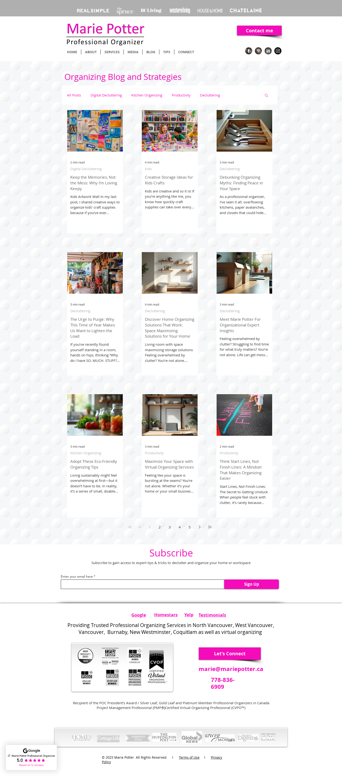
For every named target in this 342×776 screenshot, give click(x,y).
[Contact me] (259, 30)
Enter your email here (77, 576)
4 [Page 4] (180, 527)
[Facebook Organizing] (248, 50)
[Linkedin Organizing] (268, 50)
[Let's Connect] (230, 653)
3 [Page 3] (170, 527)
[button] (266, 95)
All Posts (74, 95)
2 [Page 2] (160, 527)
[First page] (130, 527)
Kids (148, 168)
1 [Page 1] (150, 527)
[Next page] (199, 527)
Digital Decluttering (106, 95)
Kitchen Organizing (146, 95)
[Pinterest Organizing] (258, 50)
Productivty (181, 95)
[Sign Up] (251, 584)
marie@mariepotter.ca (231, 669)
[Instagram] (277, 50)
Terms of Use (189, 757)
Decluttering (210, 95)
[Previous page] (140, 527)
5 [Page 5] (190, 527)
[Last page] (209, 527)
